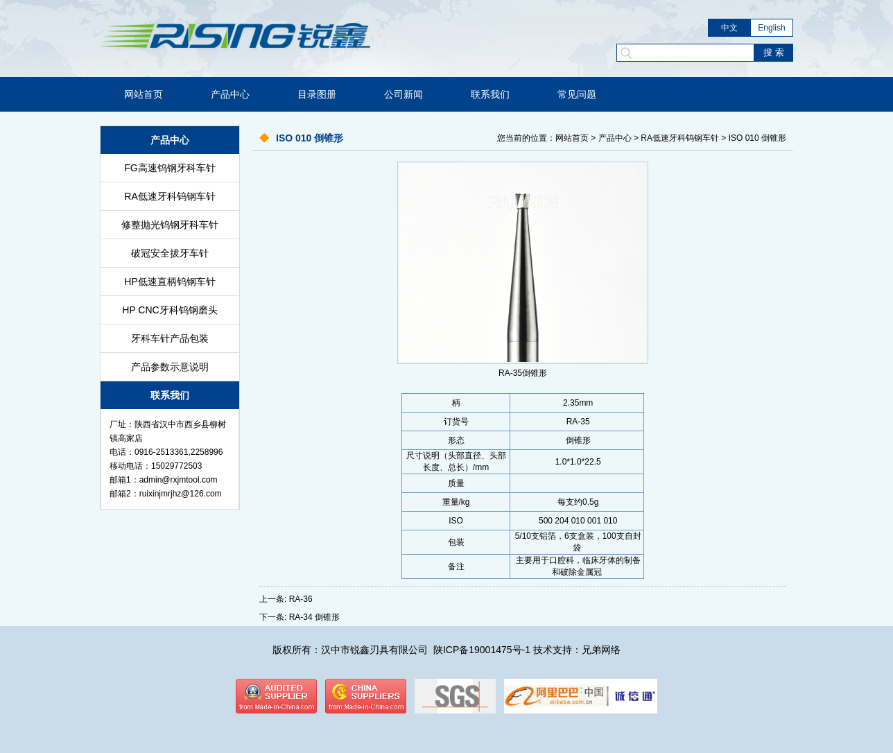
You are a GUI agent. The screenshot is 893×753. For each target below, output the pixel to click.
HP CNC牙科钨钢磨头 (169, 309)
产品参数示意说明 (170, 366)
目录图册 (316, 94)
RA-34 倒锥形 (314, 617)
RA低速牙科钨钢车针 (169, 196)
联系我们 (490, 94)
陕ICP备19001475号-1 (481, 649)
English (771, 28)
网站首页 (143, 94)
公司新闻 (403, 94)
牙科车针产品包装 (170, 338)
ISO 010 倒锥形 (757, 138)
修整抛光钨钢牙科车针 (169, 224)
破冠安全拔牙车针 (170, 253)
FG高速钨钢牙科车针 (169, 167)
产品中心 (230, 94)
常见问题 (576, 94)
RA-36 (301, 599)
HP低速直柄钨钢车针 (169, 281)
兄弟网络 (601, 649)
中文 (729, 28)
